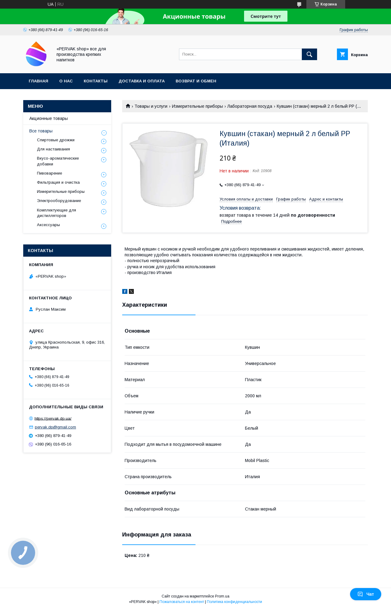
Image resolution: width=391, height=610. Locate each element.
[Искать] (309, 54)
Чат (365, 594)
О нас (66, 81)
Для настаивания (53, 149)
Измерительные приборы (197, 106)
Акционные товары (48, 118)
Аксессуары (48, 224)
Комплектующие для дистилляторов (56, 213)
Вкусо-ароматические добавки (58, 161)
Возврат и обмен (196, 81)
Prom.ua (222, 596)
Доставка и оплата (142, 81)
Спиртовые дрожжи (56, 140)
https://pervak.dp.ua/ (53, 418)
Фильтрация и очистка (58, 182)
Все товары (41, 130)
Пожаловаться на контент (181, 602)
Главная (38, 81)
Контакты (96, 81)
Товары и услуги (150, 106)
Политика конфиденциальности (234, 602)
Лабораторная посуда (249, 106)
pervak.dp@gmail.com (55, 427)
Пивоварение (49, 173)
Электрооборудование (59, 200)
